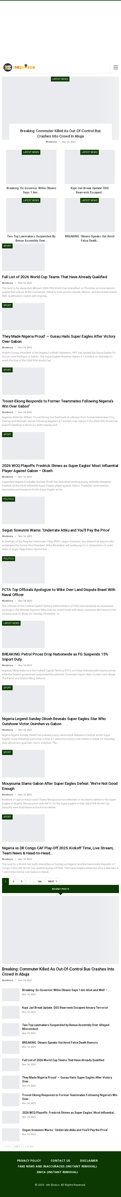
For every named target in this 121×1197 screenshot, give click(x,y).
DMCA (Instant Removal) (57, 1172)
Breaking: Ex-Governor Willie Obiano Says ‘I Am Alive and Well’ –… (66, 990)
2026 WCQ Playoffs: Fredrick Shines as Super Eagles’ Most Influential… (69, 1112)
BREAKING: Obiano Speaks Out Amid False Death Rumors (60, 1042)
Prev (7, 1146)
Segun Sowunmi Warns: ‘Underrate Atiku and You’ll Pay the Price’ (56, 530)
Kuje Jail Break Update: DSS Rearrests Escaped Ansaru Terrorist (65, 1007)
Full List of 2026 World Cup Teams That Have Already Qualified (54, 277)
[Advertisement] (60, 31)
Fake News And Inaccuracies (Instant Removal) (57, 1166)
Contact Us (60, 1160)
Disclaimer (89, 1160)
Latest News (60, 79)
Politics (8, 499)
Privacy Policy (29, 1160)
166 (40, 881)
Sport (7, 246)
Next (52, 881)
